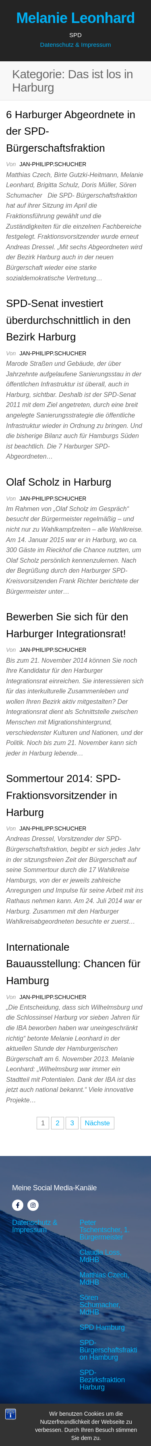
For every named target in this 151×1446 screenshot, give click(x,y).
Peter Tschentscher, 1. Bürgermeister (105, 1230)
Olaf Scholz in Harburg (59, 482)
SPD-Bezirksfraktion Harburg (102, 1380)
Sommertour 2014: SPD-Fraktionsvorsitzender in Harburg (63, 795)
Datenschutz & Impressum (75, 44)
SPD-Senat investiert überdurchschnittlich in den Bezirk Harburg (68, 320)
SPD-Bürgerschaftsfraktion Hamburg (108, 1350)
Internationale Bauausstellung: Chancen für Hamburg (73, 964)
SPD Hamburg (102, 1327)
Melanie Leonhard (75, 18)
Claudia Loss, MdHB (101, 1256)
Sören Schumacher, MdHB (100, 1305)
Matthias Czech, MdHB (105, 1278)
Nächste (97, 1123)
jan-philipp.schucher (52, 164)
